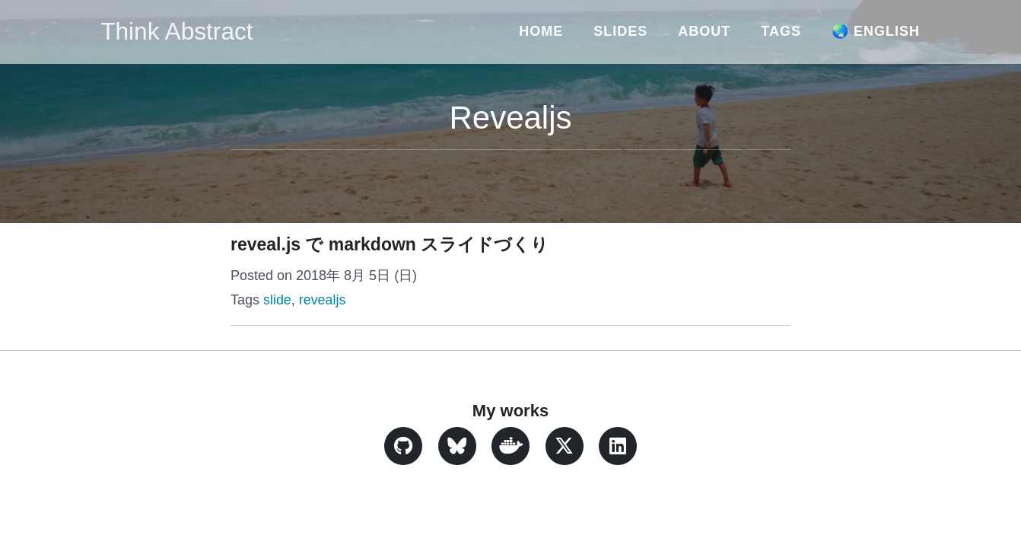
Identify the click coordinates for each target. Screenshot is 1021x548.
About (704, 32)
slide (277, 299)
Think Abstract (178, 32)
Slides (620, 32)
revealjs (322, 299)
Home (541, 32)
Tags (781, 32)
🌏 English (876, 32)
